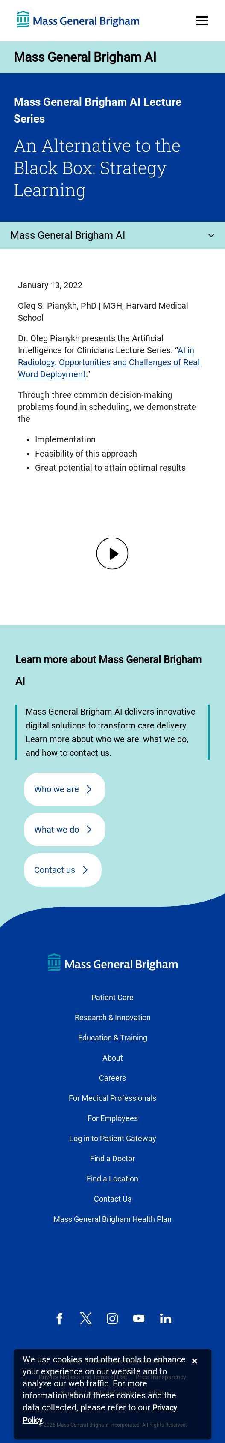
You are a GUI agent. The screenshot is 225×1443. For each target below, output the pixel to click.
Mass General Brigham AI (85, 57)
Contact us (54, 870)
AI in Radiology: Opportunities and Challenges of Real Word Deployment (109, 362)
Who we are (56, 789)
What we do (56, 829)
